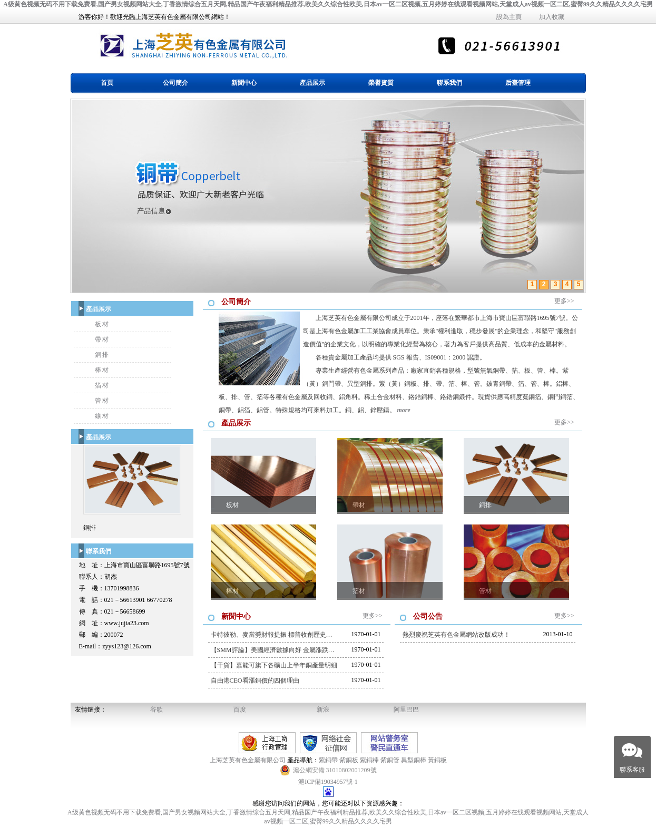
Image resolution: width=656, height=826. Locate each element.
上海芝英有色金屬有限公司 (248, 760)
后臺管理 (518, 82)
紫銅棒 (369, 760)
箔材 (102, 385)
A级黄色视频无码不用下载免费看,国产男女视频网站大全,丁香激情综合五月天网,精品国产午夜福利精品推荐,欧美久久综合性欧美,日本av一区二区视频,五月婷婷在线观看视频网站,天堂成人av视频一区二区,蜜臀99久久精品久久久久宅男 (328, 4)
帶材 (102, 339)
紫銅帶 (328, 760)
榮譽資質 (381, 82)
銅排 (102, 354)
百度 (239, 709)
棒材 (102, 370)
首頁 (107, 82)
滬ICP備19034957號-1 (328, 781)
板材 (102, 324)
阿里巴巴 (406, 709)
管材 (102, 400)
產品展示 (312, 82)
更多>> (564, 301)
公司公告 (428, 616)
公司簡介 (175, 82)
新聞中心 (244, 82)
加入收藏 (551, 17)
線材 (102, 416)
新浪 (323, 709)
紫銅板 (348, 760)
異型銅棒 (413, 760)
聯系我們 (449, 82)
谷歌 (156, 709)
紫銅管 (389, 760)
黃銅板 (437, 760)
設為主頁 (509, 17)
